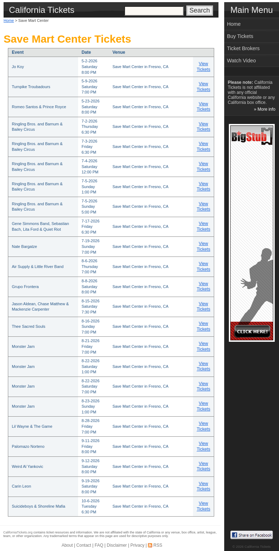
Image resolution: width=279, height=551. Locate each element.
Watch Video (241, 60)
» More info (264, 109)
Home (9, 20)
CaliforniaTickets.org (18, 532)
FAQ (99, 545)
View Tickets (203, 66)
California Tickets (258, 546)
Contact (83, 545)
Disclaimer (117, 545)
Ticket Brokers (243, 48)
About (67, 545)
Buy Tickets (240, 36)
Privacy (137, 545)
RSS (157, 545)
